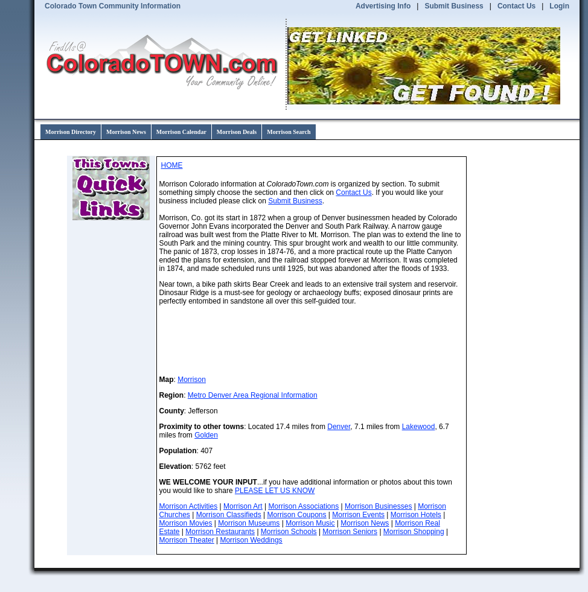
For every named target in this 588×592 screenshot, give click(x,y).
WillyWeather (440, 340)
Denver (338, 426)
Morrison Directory (70, 132)
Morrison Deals (237, 132)
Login (559, 6)
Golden (206, 435)
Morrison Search (288, 132)
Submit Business (453, 6)
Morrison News (126, 132)
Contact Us (516, 6)
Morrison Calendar (181, 132)
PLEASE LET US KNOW (275, 490)
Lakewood (418, 426)
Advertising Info (383, 6)
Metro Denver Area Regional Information (253, 395)
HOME (172, 165)
